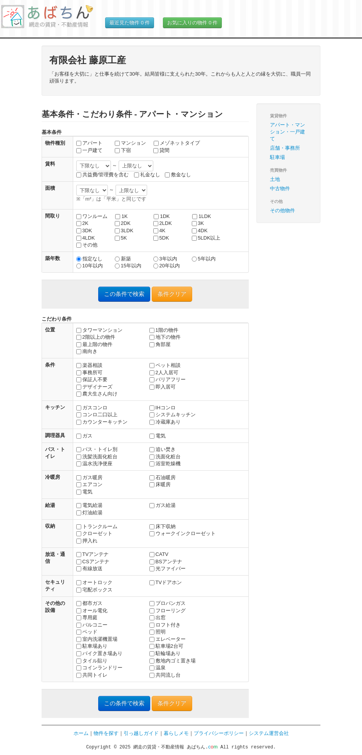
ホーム (81, 733)
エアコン (89, 484)
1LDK (201, 216)
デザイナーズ (94, 387)
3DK (84, 230)
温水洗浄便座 (94, 463)
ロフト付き (165, 625)
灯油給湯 (89, 512)
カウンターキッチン (101, 422)
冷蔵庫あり (165, 422)
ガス (84, 436)
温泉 (157, 668)
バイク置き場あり (99, 653)
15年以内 (128, 266)
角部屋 (160, 344)
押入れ (86, 541)
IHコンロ (162, 407)
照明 (157, 632)
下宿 (123, 150)
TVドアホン (165, 582)
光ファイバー (167, 568)
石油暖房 (162, 477)
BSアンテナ (165, 561)
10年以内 (89, 266)
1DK (161, 216)
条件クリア (172, 294)
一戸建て (89, 150)
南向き (86, 351)
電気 (157, 436)
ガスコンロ (91, 407)
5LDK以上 (206, 238)
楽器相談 (89, 365)
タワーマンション (99, 330)
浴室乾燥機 (165, 463)
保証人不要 (91, 379)
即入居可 (162, 387)
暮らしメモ (176, 733)
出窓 (157, 617)
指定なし (89, 259)
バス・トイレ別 (96, 449)
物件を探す (106, 733)
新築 (123, 259)
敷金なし (178, 174)
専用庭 (86, 617)
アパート (89, 143)
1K (121, 216)
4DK (200, 230)
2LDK (162, 223)
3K (198, 223)
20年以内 (166, 266)
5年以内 (204, 259)
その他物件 (282, 210)
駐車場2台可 (166, 646)
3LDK (124, 230)
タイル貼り (91, 661)
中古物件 (280, 188)
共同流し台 (165, 675)
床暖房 (160, 484)
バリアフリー (167, 379)
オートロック (94, 582)
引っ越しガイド (141, 733)
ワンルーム (91, 216)
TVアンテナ (92, 554)
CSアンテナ (92, 561)
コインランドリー (99, 668)
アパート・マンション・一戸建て (287, 132)
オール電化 (91, 610)
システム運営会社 (269, 733)
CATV (159, 554)
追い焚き (162, 449)
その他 (86, 245)
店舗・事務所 (285, 148)
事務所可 (89, 372)
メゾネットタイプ (177, 143)
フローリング (167, 610)
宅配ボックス (94, 590)
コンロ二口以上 (96, 414)
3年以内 (165, 259)
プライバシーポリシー (219, 733)
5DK (161, 238)
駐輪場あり (165, 653)
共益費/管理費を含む (102, 174)
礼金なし (147, 174)
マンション (130, 143)
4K (159, 230)
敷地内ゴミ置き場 (172, 661)
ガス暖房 (89, 477)
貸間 (161, 150)
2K (82, 223)
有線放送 (89, 568)
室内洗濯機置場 (96, 639)
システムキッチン (172, 414)
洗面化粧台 (165, 456)
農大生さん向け (96, 394)
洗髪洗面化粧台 (96, 456)
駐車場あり (91, 646)
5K (121, 238)
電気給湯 (89, 505)
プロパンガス (167, 603)
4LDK (85, 238)
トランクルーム (96, 526)
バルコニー (91, 625)
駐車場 (277, 157)
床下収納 (162, 526)
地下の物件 (165, 337)
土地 (275, 179)
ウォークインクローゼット (182, 533)
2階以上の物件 (95, 337)
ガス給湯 (162, 505)
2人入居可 (163, 372)
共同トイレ (91, 675)
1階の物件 (163, 330)
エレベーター (167, 639)
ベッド (86, 632)
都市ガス (89, 603)
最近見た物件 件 (129, 22)
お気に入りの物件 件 (192, 22)
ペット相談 (165, 365)
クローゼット (94, 533)
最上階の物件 (94, 344)
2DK (123, 223)
